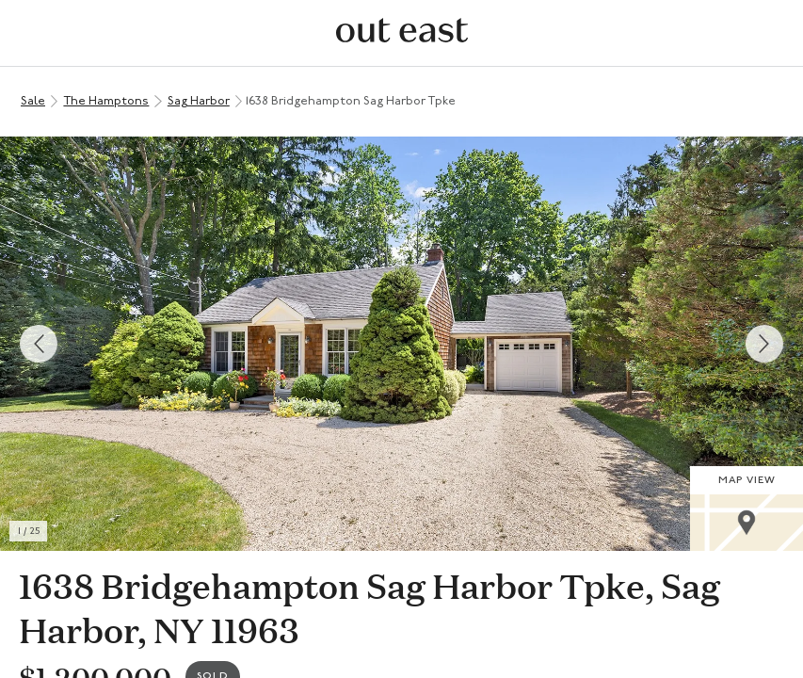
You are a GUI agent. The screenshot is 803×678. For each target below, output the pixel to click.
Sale (33, 101)
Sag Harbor (199, 101)
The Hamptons (106, 101)
